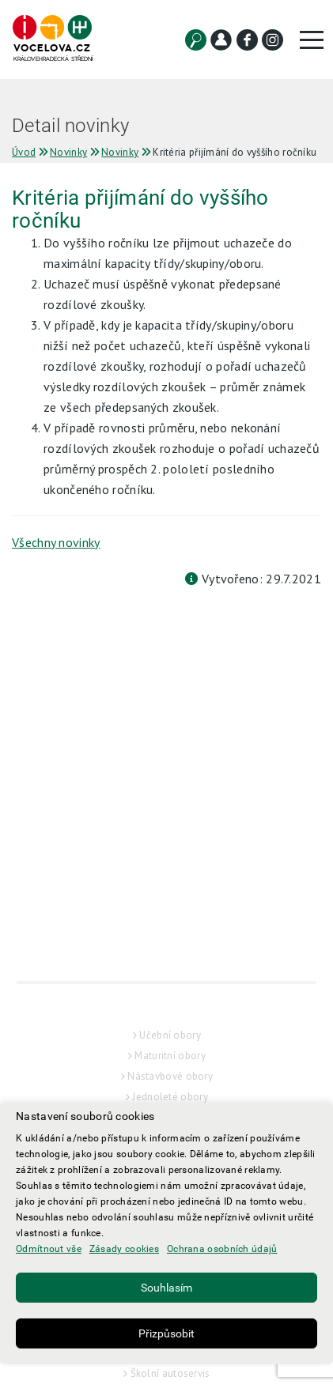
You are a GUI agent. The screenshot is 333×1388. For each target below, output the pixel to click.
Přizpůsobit (166, 1333)
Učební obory (170, 1066)
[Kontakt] (221, 40)
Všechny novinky (56, 542)
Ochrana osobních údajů (222, 1248)
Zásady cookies (124, 1248)
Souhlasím (166, 1287)
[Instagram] (272, 40)
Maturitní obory (170, 1087)
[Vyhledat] (195, 40)
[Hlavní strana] (52, 39)
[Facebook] (247, 40)
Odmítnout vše (48, 1248)
